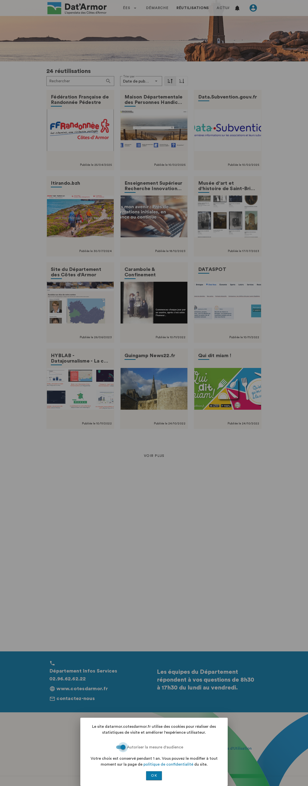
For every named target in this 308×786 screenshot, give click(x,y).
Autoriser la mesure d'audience (155, 747)
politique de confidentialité (168, 764)
